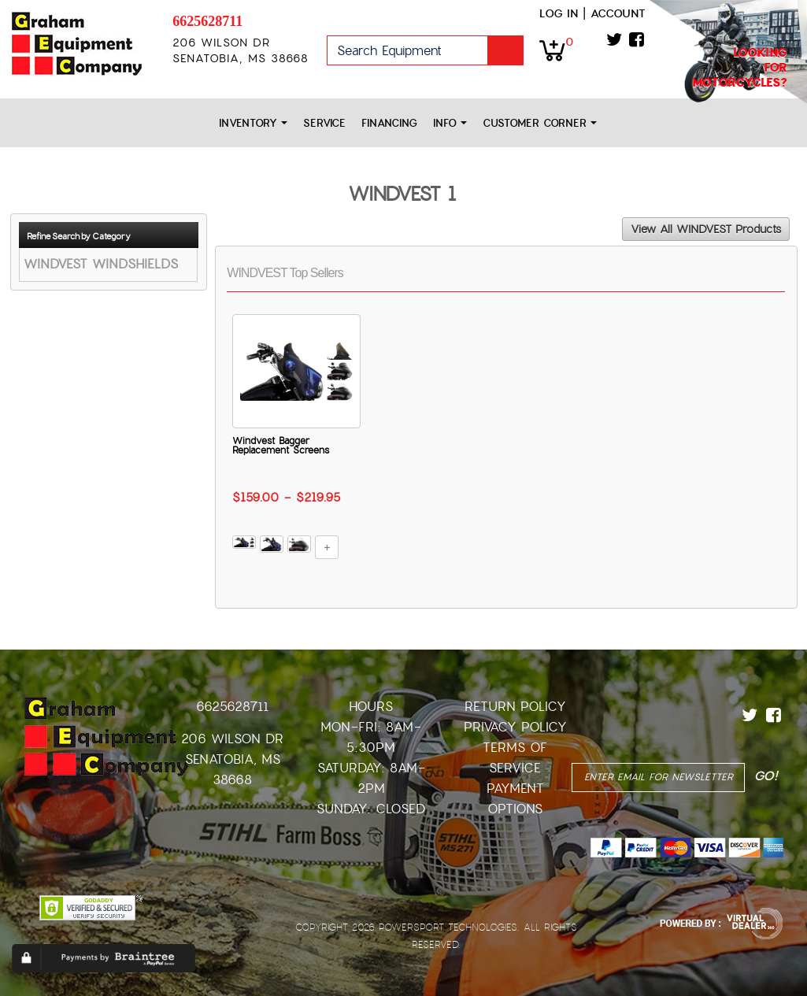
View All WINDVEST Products (706, 229)
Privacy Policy (515, 727)
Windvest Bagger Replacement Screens (280, 446)
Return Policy (515, 706)
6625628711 (207, 21)
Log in (558, 13)
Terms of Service (515, 757)
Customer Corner (540, 123)
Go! (505, 50)
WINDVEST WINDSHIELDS (101, 264)
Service (324, 123)
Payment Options (515, 798)
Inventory (253, 123)
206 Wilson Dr (232, 739)
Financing (389, 123)
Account (618, 13)
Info (450, 123)
